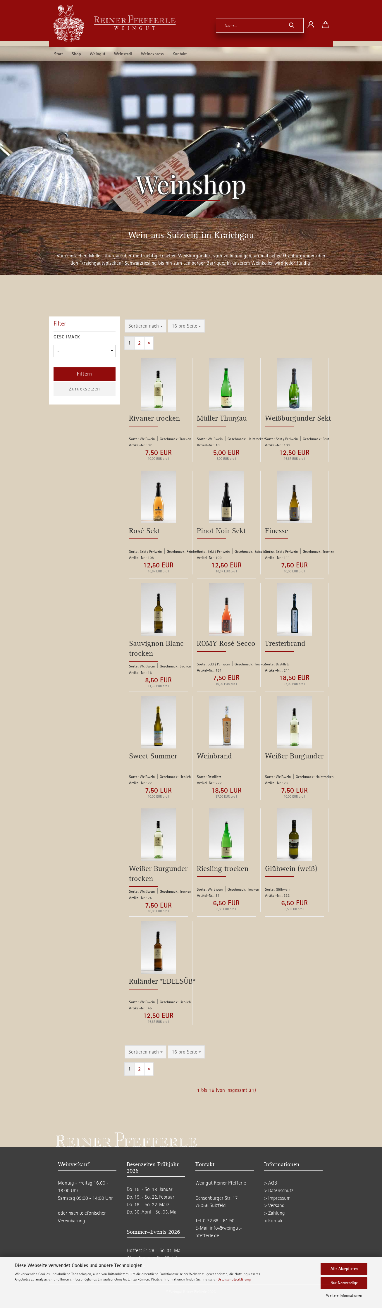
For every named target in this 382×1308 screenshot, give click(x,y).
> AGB (270, 1182)
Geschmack (67, 337)
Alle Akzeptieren (344, 1269)
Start (58, 54)
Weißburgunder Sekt (298, 418)
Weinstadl (123, 54)
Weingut (97, 54)
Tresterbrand (285, 643)
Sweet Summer (153, 756)
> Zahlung (274, 1213)
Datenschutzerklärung (234, 1279)
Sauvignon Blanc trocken (156, 648)
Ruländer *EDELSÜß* (162, 981)
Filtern (84, 373)
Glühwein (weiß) (291, 868)
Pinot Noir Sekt (221, 531)
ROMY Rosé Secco (226, 643)
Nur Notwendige (344, 1283)
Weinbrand (214, 756)
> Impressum (277, 1198)
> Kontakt (274, 1220)
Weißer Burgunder (294, 756)
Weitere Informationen (344, 1295)
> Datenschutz (278, 1190)
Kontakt (180, 54)
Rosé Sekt (144, 531)
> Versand (274, 1205)
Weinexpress (152, 54)
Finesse (276, 531)
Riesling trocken (222, 868)
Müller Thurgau (222, 418)
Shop (76, 54)
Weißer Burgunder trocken (158, 873)
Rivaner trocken (154, 418)
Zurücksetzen (84, 388)
